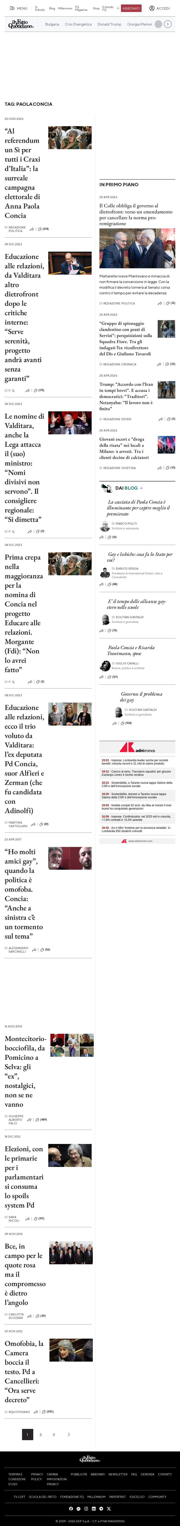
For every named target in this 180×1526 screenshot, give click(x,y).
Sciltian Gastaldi (128, 617)
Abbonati (131, 8)
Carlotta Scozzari (14, 1316)
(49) (41, 1316)
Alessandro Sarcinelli (16, 949)
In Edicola (40, 8)
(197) (39, 1219)
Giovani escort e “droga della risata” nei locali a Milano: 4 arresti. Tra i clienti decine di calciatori (124, 448)
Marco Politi (124, 523)
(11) (40, 531)
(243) (48, 1412)
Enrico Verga (125, 568)
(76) (112, 630)
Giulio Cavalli (125, 663)
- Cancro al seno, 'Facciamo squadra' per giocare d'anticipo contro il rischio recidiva (136, 773)
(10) (170, 468)
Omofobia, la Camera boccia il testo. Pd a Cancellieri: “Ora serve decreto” (24, 1371)
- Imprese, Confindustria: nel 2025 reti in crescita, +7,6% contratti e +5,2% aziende (136, 818)
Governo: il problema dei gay (141, 696)
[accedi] (159, 8)
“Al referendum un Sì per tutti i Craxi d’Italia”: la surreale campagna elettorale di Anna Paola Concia (22, 173)
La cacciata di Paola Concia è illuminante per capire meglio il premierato (138, 507)
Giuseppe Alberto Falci (14, 1119)
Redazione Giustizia (117, 468)
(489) (41, 1120)
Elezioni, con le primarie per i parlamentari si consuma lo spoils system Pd (24, 1177)
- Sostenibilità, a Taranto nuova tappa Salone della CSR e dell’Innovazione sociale (137, 784)
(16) (112, 537)
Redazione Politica (15, 229)
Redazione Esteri (115, 419)
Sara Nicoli (12, 1218)
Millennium (65, 8)
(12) (170, 303)
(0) (171, 419)
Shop (96, 8)
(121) (113, 677)
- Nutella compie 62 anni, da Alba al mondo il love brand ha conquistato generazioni (136, 807)
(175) (39, 390)
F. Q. (10, 390)
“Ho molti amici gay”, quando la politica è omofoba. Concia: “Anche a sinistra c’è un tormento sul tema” (24, 894)
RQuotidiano (17, 1412)
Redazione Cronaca (117, 364)
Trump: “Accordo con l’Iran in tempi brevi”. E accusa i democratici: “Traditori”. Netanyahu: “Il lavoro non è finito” (126, 396)
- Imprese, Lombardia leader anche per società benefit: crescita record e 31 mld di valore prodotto (135, 762)
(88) (113, 584)
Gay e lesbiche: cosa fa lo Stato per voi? (139, 557)
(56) (45, 950)
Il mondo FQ (111, 8)
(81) (44, 824)
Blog (52, 8)
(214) (43, 229)
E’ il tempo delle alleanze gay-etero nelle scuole (136, 604)
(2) (40, 682)
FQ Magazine (81, 8)
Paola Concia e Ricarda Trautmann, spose (131, 650)
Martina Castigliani (16, 824)
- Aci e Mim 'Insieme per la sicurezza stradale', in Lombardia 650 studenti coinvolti (136, 829)
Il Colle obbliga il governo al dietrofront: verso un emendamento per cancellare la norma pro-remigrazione (135, 214)
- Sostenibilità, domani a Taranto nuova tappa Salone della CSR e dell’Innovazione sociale (134, 795)
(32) (170, 364)
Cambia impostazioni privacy (57, 1479)
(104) (126, 723)
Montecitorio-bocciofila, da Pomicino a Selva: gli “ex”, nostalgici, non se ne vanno (26, 1071)
